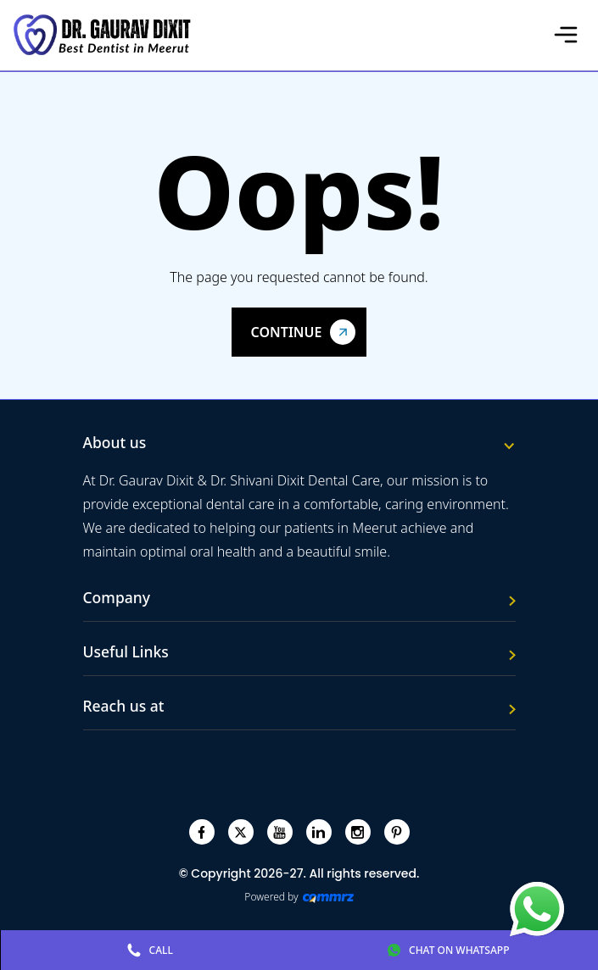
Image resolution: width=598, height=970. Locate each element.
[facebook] (201, 832)
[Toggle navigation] (565, 34)
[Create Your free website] (328, 897)
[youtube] (279, 832)
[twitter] (240, 832)
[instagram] (357, 832)
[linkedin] (318, 832)
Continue (286, 332)
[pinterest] (396, 832)
